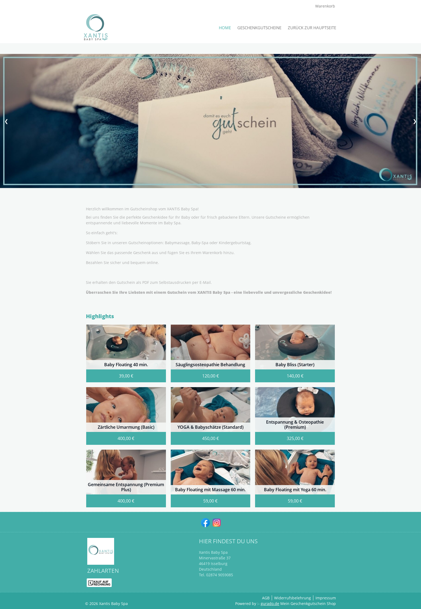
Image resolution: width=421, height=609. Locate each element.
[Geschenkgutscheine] (259, 28)
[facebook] (204, 522)
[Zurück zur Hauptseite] (312, 28)
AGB (266, 597)
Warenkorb (325, 6)
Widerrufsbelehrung (292, 597)
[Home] (225, 28)
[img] (96, 27)
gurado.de (270, 603)
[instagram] (216, 522)
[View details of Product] (126, 353)
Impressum (325, 597)
